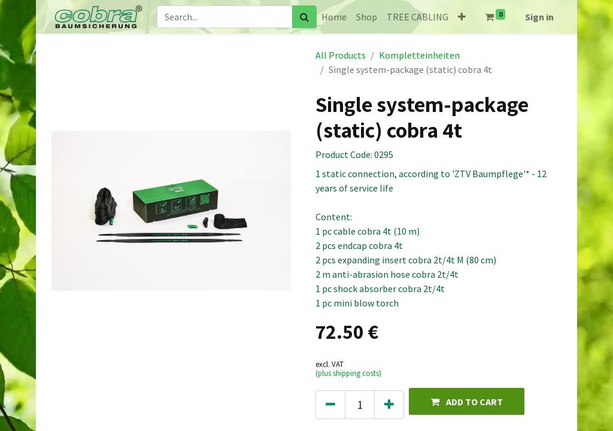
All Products (340, 55)
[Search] (304, 16)
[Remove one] (330, 404)
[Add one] (389, 404)
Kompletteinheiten (419, 55)
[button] (462, 17)
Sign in (539, 17)
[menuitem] (334, 17)
